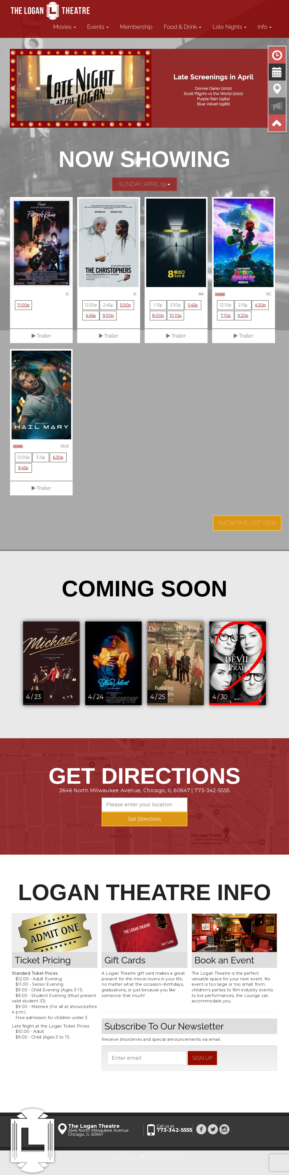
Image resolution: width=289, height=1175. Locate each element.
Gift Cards (124, 960)
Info (265, 26)
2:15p (243, 305)
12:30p (91, 305)
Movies (64, 26)
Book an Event (224, 960)
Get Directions (144, 819)
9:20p (242, 315)
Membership (136, 26)
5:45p (193, 305)
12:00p (23, 457)
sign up (202, 1058)
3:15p (40, 457)
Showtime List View (247, 523)
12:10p (225, 305)
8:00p (158, 315)
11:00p (23, 305)
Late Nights (229, 26)
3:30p (175, 305)
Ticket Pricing (43, 960)
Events (98, 26)
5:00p (125, 305)
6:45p (91, 315)
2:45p (108, 305)
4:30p (260, 305)
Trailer (41, 336)
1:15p (158, 305)
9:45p (23, 467)
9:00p (108, 315)
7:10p (225, 315)
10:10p (175, 315)
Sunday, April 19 (144, 184)
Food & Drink (182, 26)
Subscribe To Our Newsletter (164, 1026)
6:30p (58, 457)
